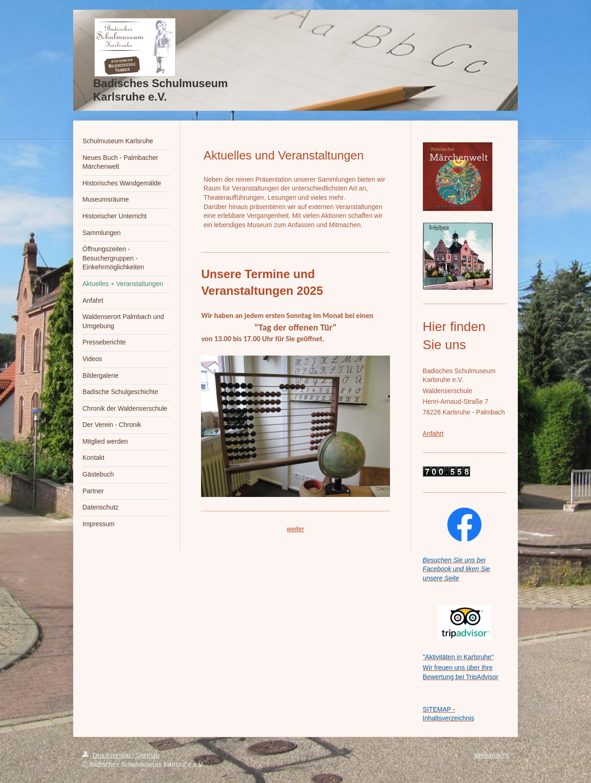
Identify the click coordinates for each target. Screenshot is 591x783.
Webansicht (492, 755)
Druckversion (107, 755)
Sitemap (147, 755)
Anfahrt (433, 433)
